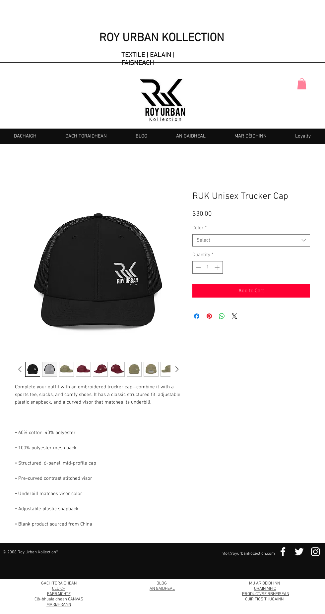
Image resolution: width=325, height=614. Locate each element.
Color (199, 228)
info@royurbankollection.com (248, 553)
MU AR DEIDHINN (264, 583)
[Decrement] (197, 267)
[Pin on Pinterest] (209, 316)
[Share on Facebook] (197, 316)
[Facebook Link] (283, 552)
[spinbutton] (207, 267)
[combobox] (251, 240)
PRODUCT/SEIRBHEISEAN (265, 594)
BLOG (162, 583)
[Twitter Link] (299, 552)
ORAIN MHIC (265, 588)
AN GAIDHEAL (162, 588)
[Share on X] (234, 316)
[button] (301, 83)
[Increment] (217, 267)
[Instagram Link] (315, 552)
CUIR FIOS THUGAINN (264, 599)
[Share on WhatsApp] (222, 316)
